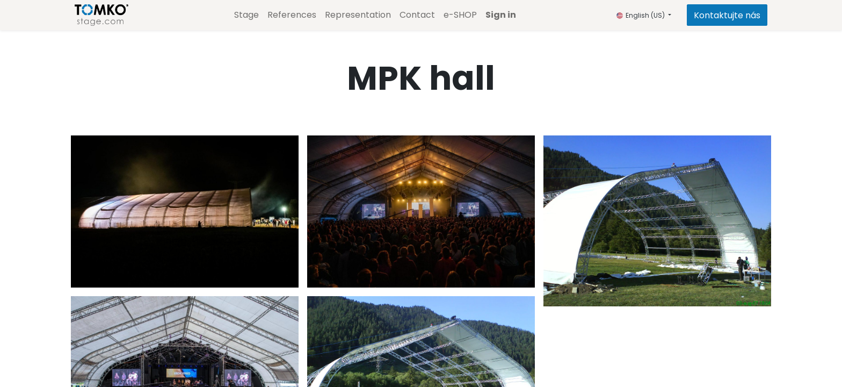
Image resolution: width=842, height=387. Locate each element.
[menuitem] (246, 15)
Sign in (500, 15)
